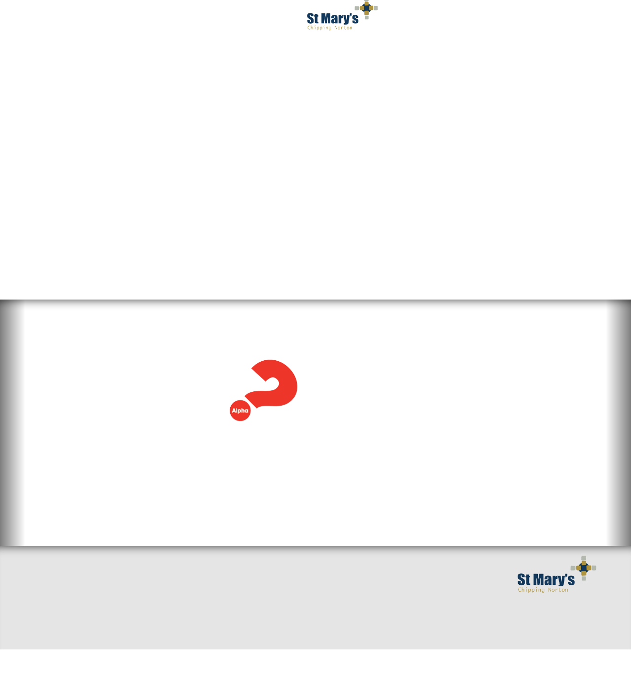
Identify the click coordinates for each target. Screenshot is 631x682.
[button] (12, 416)
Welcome (51, 602)
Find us (48, 617)
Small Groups (156, 586)
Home (45, 586)
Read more (54, 401)
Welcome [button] (74, 20)
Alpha (58, 296)
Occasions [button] (546, 20)
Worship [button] (234, 20)
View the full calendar (376, 457)
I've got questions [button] (155, 20)
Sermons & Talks (162, 602)
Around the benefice (170, 617)
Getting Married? (260, 586)
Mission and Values (264, 602)
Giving (239, 633)
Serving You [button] (474, 20)
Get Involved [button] (398, 20)
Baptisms (244, 617)
